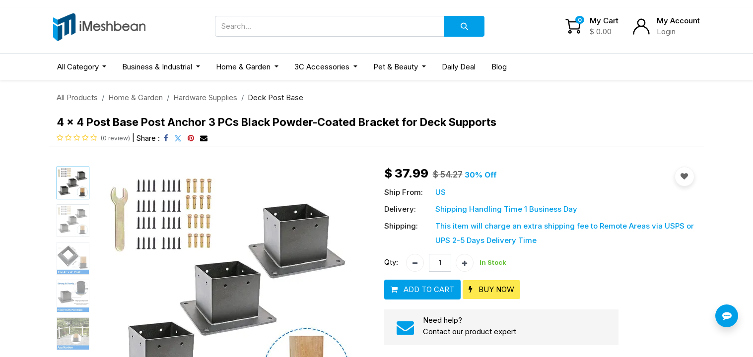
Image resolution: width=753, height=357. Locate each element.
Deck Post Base (275, 97)
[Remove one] (415, 263)
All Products (77, 97)
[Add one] (465, 263)
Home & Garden (135, 97)
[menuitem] (458, 67)
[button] (422, 290)
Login (666, 31)
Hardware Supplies (205, 97)
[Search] (464, 26)
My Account (678, 20)
